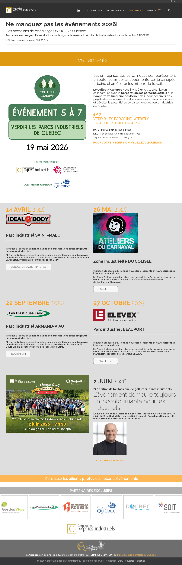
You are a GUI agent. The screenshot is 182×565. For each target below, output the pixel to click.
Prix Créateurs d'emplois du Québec (136, 558)
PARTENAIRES (97, 10)
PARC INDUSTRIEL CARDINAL (118, 123)
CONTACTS (151, 10)
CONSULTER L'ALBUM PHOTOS (28, 266)
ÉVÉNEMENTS (135, 10)
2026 (25, 209)
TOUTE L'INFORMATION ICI (108, 460)
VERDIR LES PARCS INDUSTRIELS (121, 119)
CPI (84, 10)
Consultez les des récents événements (91, 478)
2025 (118, 302)
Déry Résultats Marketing (131, 560)
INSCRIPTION (105, 289)
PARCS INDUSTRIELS (115, 10)
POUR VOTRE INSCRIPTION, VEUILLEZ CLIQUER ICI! (127, 142)
